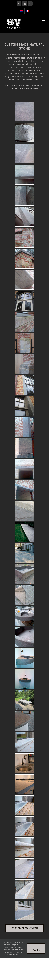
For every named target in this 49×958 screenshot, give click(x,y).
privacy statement (10, 952)
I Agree (36, 948)
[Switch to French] (27, 11)
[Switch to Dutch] (21, 11)
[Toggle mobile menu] (43, 21)
